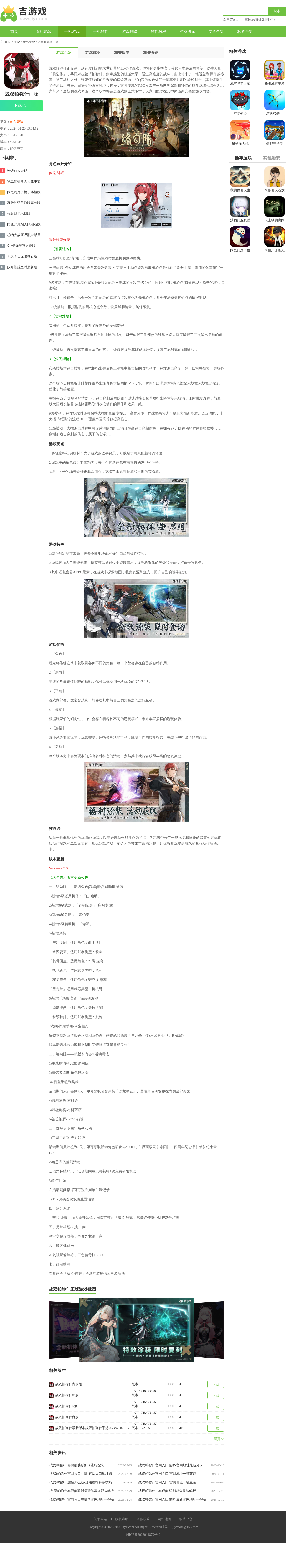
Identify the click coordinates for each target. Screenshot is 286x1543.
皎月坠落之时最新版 (22, 267)
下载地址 (21, 105)
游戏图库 (187, 32)
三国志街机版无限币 (260, 19)
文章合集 (216, 32)
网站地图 (164, 1519)
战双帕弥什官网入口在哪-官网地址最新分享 (170, 1465)
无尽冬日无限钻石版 (22, 256)
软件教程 (158, 32)
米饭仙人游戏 (17, 171)
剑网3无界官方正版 (21, 246)
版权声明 (121, 1519)
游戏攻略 (129, 32)
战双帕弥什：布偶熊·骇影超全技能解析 (167, 1491)
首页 (14, 32)
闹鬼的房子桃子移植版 (24, 192)
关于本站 (100, 1519)
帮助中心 (185, 1519)
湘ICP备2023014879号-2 (143, 1535)
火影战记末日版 (19, 213)
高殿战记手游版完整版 (24, 203)
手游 (17, 42)
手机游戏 (72, 32)
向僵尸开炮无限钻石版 (24, 224)
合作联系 (143, 1519)
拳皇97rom (230, 19)
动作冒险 (29, 42)
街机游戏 (43, 32)
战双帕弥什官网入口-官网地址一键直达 (167, 1482)
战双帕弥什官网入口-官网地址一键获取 (167, 1474)
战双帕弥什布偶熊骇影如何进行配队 (77, 1465)
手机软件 (100, 32)
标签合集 (245, 32)
